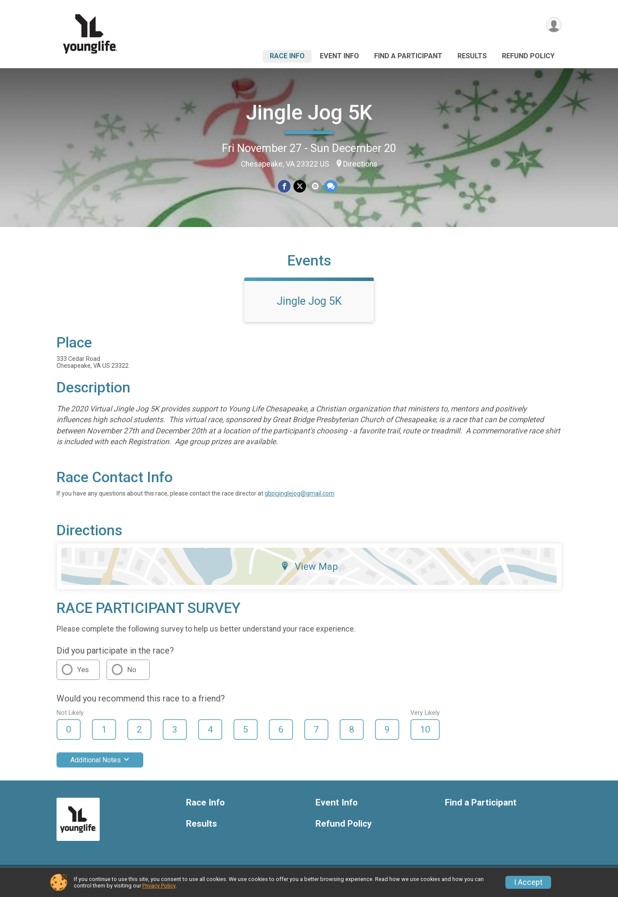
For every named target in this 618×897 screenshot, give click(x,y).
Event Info (339, 56)
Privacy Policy (158, 885)
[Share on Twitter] (299, 186)
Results (472, 56)
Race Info (287, 56)
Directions (360, 164)
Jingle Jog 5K (309, 112)
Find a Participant (408, 56)
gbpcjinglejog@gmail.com (299, 498)
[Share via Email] (315, 186)
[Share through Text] (330, 186)
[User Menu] (553, 25)
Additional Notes (99, 765)
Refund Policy (528, 56)
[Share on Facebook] (284, 186)
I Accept (528, 882)
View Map (309, 571)
